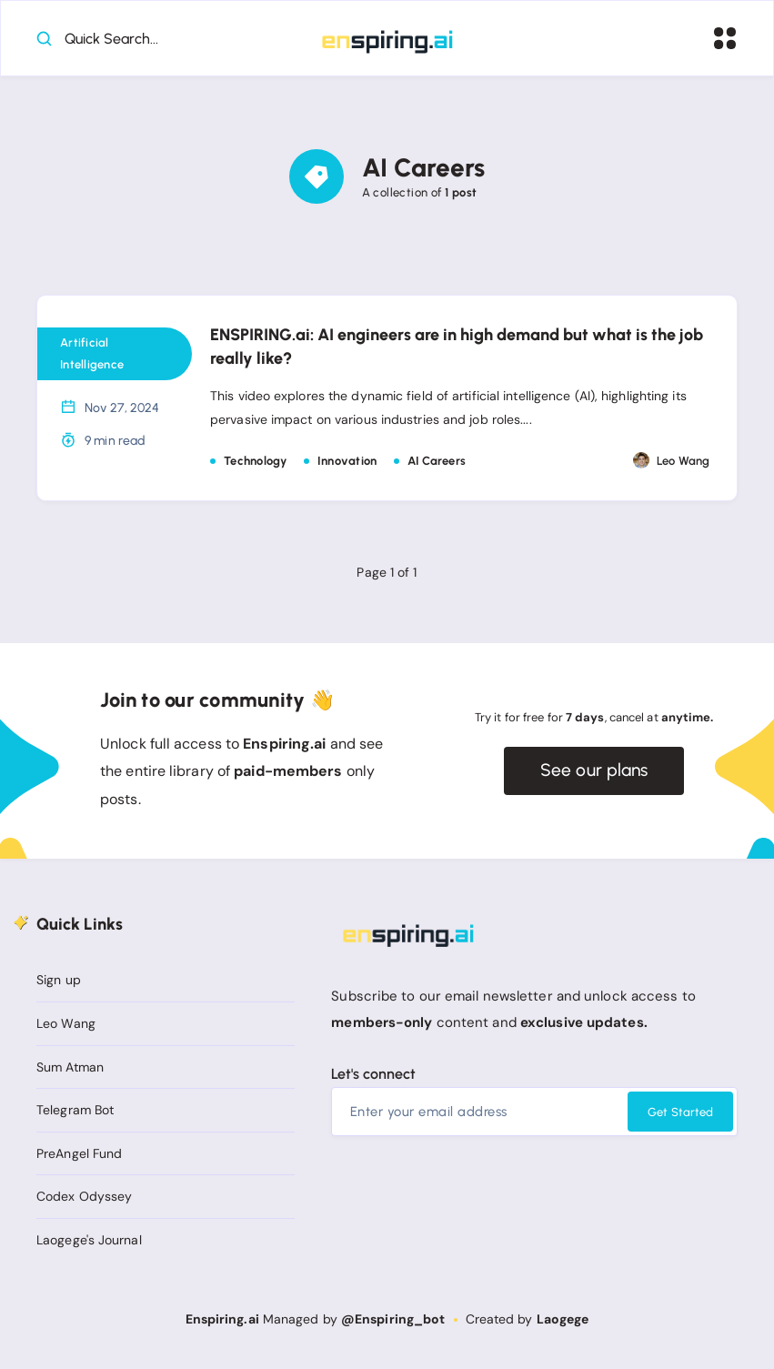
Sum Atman (70, 1069)
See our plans (594, 773)
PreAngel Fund (79, 1155)
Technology (255, 462)
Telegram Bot (75, 1111)
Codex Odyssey (84, 1198)
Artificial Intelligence (92, 355)
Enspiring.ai (222, 1320)
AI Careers (437, 462)
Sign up (58, 981)
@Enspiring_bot (393, 1320)
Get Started (680, 1114)
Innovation (347, 462)
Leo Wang (65, 1025)
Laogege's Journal (89, 1241)
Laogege (563, 1320)
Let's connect (373, 1075)
